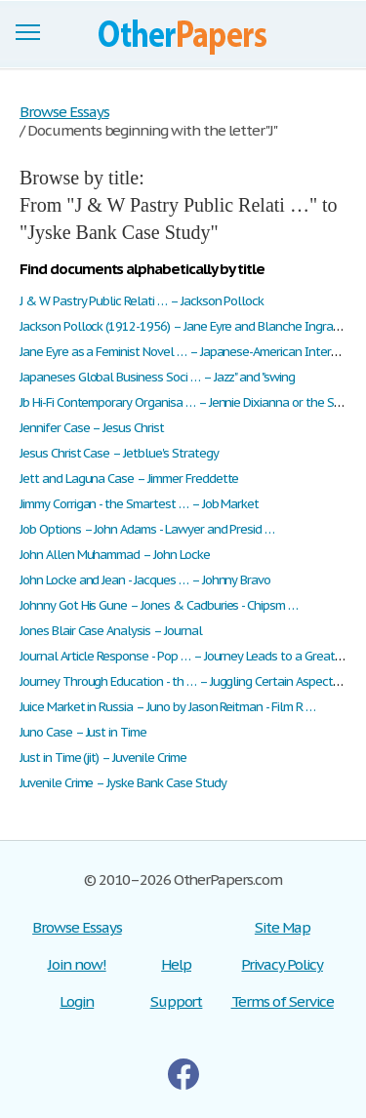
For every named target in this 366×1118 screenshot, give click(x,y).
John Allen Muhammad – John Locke (115, 554)
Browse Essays (76, 927)
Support (176, 1001)
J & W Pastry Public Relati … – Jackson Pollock (142, 301)
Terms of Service (282, 1001)
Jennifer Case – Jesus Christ (92, 427)
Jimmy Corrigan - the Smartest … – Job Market (139, 504)
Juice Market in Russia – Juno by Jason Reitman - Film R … (167, 707)
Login (77, 1001)
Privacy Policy (281, 964)
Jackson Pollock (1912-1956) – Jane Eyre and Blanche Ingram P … (192, 326)
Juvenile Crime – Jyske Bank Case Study (122, 783)
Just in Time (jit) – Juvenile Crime (103, 757)
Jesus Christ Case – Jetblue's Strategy (119, 453)
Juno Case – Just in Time (83, 732)
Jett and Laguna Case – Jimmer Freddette (129, 478)
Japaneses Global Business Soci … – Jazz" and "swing (157, 377)
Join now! (77, 964)
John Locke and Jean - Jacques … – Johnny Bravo (145, 580)
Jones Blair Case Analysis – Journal (111, 630)
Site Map (282, 927)
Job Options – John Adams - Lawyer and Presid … (147, 529)
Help (176, 964)
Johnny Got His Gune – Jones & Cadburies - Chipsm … (159, 605)
